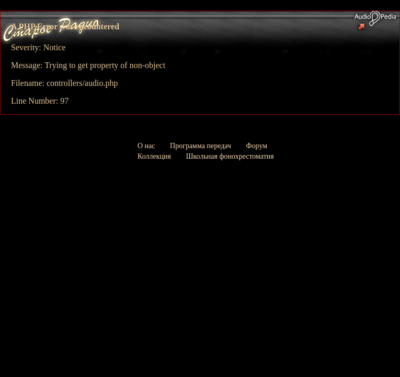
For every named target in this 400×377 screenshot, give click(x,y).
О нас (146, 146)
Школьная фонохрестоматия (229, 156)
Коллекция (154, 156)
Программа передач (200, 146)
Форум (257, 146)
